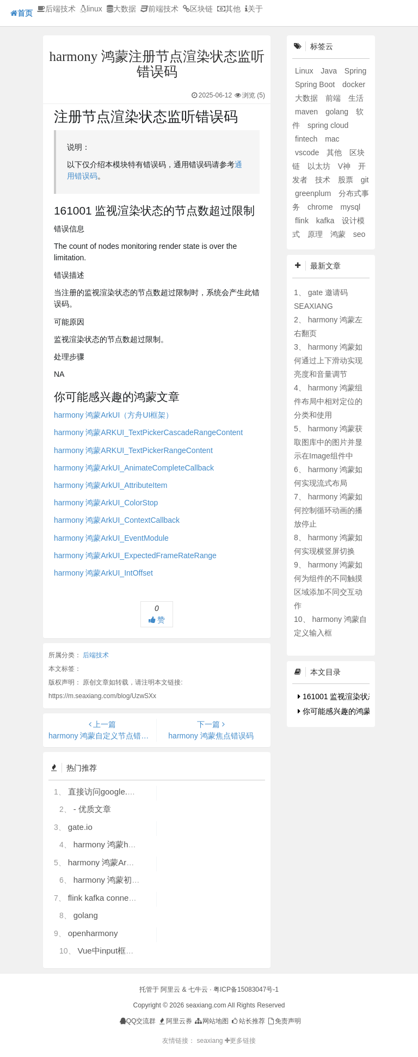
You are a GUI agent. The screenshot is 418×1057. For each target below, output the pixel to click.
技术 (324, 179)
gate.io (80, 827)
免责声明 (284, 1021)
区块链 (198, 8)
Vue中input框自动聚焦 (117, 950)
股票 (346, 179)
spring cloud (328, 125)
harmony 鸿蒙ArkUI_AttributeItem (111, 485)
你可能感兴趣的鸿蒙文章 (342, 711)
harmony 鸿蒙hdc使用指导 (121, 844)
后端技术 (56, 8)
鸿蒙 (339, 234)
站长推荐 (247, 1021)
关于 (254, 8)
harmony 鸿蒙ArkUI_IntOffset (103, 573)
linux (91, 8)
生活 (356, 98)
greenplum (314, 193)
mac (332, 139)
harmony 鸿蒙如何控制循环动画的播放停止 (328, 510)
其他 (229, 8)
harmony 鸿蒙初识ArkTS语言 (126, 879)
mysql (350, 207)
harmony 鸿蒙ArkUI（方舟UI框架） (113, 415)
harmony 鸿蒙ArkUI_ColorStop (106, 502)
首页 (21, 13)
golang (85, 915)
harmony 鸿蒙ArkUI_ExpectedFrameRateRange (135, 555)
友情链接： (178, 1040)
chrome (321, 207)
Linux (305, 70)
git (365, 179)
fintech (307, 139)
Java (330, 70)
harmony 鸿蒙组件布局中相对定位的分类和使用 (328, 401)
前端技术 (159, 8)
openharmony (93, 933)
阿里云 (170, 989)
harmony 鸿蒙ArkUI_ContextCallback (117, 520)
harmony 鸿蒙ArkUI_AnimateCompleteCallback (134, 467)
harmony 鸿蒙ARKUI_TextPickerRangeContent (133, 450)
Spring (355, 70)
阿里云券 (175, 1021)
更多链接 (240, 1040)
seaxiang (210, 1040)
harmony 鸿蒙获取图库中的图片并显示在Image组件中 (328, 442)
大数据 (121, 8)
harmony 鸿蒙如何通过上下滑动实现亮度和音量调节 (328, 360)
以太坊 (320, 166)
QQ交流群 (138, 1021)
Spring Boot (316, 84)
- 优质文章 (92, 809)
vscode (308, 152)
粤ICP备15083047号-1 (246, 989)
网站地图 (211, 1021)
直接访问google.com (105, 791)
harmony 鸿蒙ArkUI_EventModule (111, 538)
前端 (334, 98)
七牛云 (198, 989)
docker (353, 84)
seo (359, 234)
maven (307, 111)
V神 (345, 166)
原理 (316, 234)
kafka (326, 220)
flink (303, 220)
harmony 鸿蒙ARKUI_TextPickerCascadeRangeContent (148, 432)
